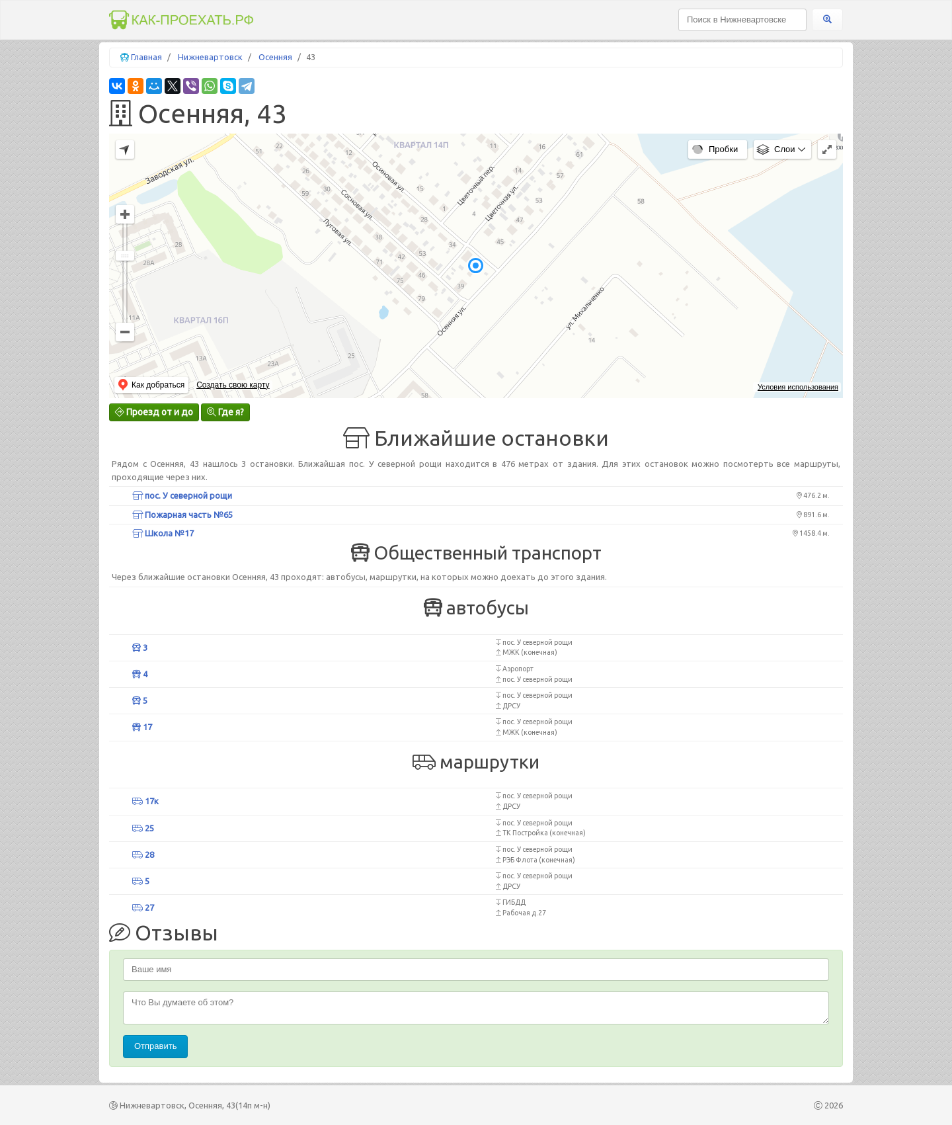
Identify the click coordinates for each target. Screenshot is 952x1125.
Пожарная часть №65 (182, 514)
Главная (146, 57)
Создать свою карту (232, 385)
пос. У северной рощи (182, 495)
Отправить (155, 1046)
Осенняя (275, 57)
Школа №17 (163, 533)
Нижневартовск (210, 57)
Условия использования (798, 387)
